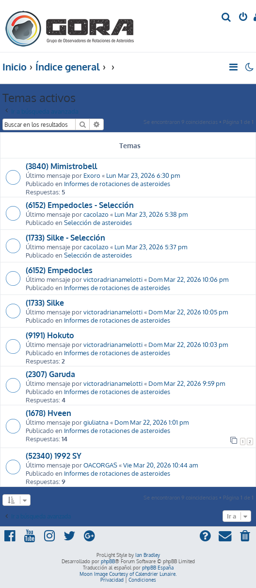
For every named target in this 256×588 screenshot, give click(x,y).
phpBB (108, 561)
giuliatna (96, 422)
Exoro (91, 175)
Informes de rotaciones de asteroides (117, 183)
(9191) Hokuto (50, 335)
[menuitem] (227, 18)
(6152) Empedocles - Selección (80, 205)
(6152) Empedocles (59, 270)
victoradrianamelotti (113, 279)
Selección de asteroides (98, 222)
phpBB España (158, 568)
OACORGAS (100, 465)
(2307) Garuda (50, 374)
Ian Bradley (147, 555)
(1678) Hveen (48, 413)
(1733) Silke (45, 303)
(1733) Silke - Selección (65, 237)
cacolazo (96, 214)
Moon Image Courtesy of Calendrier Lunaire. (128, 574)
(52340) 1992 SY (53, 456)
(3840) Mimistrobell (61, 166)
